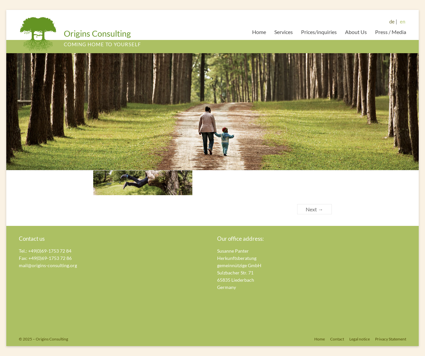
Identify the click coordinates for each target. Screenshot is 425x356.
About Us (356, 32)
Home (259, 32)
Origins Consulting (97, 33)
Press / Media (390, 32)
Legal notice (359, 339)
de (392, 21)
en (402, 21)
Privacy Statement (390, 339)
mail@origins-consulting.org (48, 265)
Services (283, 32)
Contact (337, 339)
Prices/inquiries (319, 32)
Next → (314, 209)
